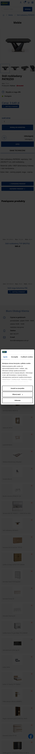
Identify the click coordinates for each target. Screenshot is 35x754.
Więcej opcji (17, 394)
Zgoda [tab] (5, 357)
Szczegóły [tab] (14, 357)
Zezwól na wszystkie (17, 388)
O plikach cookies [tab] (27, 357)
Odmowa (17, 400)
